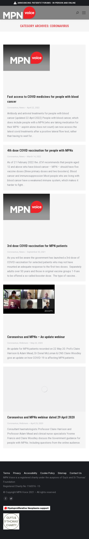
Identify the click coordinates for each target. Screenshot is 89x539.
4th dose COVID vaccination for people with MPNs (40, 150)
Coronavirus (12, 107)
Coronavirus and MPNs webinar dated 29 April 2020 (41, 417)
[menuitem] (6, 473)
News (22, 107)
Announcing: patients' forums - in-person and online (44, 3)
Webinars (23, 343)
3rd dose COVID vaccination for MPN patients (37, 246)
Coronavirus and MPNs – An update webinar (36, 337)
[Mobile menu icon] (84, 13)
